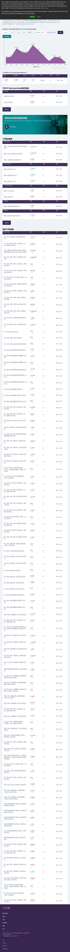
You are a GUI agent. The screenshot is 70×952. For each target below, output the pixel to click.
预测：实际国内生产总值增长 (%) (12, 159)
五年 (18, 32)
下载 (4, 940)
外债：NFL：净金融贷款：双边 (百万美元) (15, 614)
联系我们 (5, 922)
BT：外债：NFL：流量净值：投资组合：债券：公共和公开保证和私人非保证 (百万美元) (15, 628)
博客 (4, 926)
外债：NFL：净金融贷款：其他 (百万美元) (15, 716)
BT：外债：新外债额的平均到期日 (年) (14, 595)
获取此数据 (6, 36)
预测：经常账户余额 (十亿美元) (12, 215)
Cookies (4, 943)
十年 (24, 32)
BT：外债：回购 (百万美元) (11, 331)
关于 (4, 929)
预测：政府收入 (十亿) (10, 181)
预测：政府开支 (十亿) (10, 169)
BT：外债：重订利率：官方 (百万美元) (14, 582)
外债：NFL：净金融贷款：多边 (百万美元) (15, 703)
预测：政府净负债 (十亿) (10, 175)
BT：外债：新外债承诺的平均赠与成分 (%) (15, 369)
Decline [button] (39, 17)
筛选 (60, 32)
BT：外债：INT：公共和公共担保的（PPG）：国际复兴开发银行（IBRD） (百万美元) (15, 469)
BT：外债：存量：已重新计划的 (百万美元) (15, 344)
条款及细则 (5, 948)
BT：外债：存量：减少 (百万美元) (13, 337)
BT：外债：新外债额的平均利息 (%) (13, 389)
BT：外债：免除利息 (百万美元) (12, 570)
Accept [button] (32, 17)
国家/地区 (5, 913)
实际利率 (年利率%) (9, 96)
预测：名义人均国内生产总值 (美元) (13, 153)
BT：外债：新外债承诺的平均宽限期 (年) (14, 350)
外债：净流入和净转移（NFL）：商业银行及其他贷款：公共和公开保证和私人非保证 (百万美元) (15, 757)
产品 (4, 919)
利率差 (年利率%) (8, 102)
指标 (4, 916)
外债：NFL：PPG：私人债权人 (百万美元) (15, 784)
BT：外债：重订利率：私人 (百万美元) (14, 588)
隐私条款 (5, 945)
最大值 (5, 32)
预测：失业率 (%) (8, 197)
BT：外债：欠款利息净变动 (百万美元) (14, 551)
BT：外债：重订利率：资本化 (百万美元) (14, 576)
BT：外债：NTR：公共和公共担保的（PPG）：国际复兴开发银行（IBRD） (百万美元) (15, 886)
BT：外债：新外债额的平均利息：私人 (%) (15, 401)
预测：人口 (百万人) (9, 190)
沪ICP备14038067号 (7, 934)
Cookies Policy (44, 8)
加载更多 (7, 109)
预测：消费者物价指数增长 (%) (12, 206)
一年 (12, 32)
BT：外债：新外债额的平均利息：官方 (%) (15, 395)
